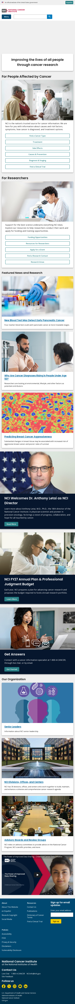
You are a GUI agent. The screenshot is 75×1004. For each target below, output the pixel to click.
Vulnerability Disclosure (11, 950)
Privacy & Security (9, 942)
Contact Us (31, 907)
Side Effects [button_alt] (37, 148)
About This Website (10, 907)
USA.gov (5, 1000)
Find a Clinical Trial (34, 921)
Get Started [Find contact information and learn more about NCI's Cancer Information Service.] (12, 669)
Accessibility (7, 934)
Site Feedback (7, 976)
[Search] (49, 17)
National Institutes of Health (12, 995)
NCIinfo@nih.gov (34, 973)
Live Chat (5, 973)
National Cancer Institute (10, 998)
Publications (32, 911)
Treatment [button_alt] (37, 142)
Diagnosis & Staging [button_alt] (37, 160)
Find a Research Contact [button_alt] (37, 256)
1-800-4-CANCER (18, 973)
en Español (6, 911)
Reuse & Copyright (9, 915)
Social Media (7, 919)
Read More (11, 524)
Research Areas (37, 262)
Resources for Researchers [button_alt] (37, 243)
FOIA (4, 938)
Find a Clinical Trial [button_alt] (37, 167)
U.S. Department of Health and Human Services (19, 993)
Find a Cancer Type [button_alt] (37, 136)
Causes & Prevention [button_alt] (37, 154)
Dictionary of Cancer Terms (35, 916)
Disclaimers (6, 946)
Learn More (12, 599)
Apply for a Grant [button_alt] (37, 249)
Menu (6, 17)
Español (69, 2)
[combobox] (30, 17)
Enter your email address (61, 910)
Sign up (56, 921)
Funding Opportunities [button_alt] (37, 237)
